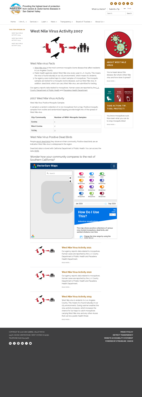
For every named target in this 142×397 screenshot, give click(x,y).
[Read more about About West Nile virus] (119, 57)
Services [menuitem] (33, 22)
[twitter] (127, 4)
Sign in (130, 341)
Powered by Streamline (115, 341)
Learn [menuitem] (43, 22)
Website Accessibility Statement (118, 338)
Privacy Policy (127, 332)
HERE (36, 151)
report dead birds (43, 142)
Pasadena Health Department (75, 90)
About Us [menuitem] (99, 22)
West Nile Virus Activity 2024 (17, 34)
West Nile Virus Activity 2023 (17, 39)
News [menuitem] (53, 22)
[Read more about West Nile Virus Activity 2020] (65, 279)
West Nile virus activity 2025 (17, 44)
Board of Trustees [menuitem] (83, 22)
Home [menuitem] (13, 22)
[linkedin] (123, 4)
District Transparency (123, 335)
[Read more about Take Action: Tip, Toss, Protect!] (119, 108)
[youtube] (131, 4)
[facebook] (115, 4)
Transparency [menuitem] (65, 22)
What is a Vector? (99, 9)
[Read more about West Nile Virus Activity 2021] (65, 255)
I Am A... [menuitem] (22, 22)
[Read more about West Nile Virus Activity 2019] (65, 308)
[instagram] (119, 4)
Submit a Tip (114, 9)
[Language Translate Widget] (124, 8)
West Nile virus (41, 68)
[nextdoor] (111, 4)
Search (129, 13)
